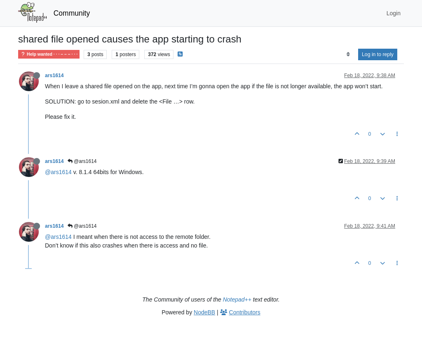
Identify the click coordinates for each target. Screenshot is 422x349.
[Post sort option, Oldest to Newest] (348, 54)
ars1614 (54, 75)
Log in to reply (378, 54)
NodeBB (204, 312)
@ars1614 (82, 161)
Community (72, 13)
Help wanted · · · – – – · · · (48, 54)
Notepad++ (237, 299)
